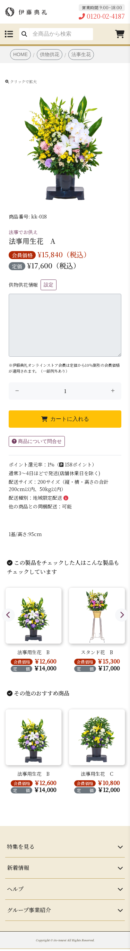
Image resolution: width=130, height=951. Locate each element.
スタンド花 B (97, 652)
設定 (48, 284)
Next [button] (121, 615)
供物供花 (49, 54)
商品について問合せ (37, 441)
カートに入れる (65, 419)
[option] (65, 139)
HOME (20, 54)
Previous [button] (8, 615)
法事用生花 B (33, 652)
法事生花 (81, 54)
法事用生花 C (97, 773)
